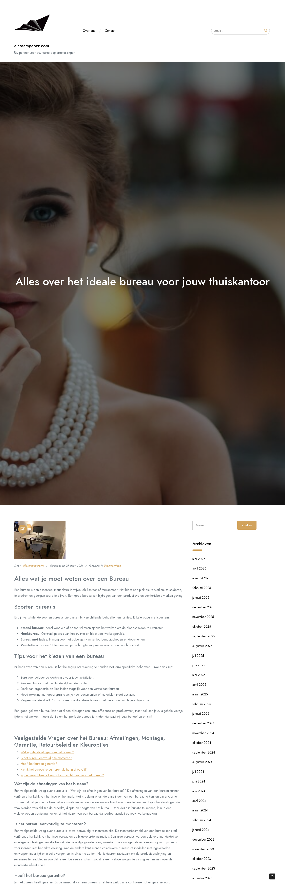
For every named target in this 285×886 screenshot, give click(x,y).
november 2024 (203, 733)
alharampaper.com (31, 46)
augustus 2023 (202, 878)
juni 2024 (198, 781)
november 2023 (203, 849)
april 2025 (199, 684)
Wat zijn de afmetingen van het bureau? (47, 752)
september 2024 (203, 752)
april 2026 (199, 568)
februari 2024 (201, 820)
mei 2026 (198, 559)
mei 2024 (198, 791)
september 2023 (203, 868)
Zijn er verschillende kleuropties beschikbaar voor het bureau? (62, 775)
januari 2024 (200, 830)
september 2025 (203, 636)
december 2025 (203, 607)
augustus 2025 (202, 646)
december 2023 (203, 839)
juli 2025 (198, 655)
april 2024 (199, 801)
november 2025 (203, 617)
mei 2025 (198, 675)
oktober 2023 (201, 858)
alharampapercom (33, 566)
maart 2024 (200, 810)
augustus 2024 (202, 762)
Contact (110, 30)
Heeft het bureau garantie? (39, 763)
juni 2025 (198, 665)
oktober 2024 (201, 742)
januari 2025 (200, 713)
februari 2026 (201, 588)
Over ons (89, 30)
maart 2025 (200, 694)
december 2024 (203, 723)
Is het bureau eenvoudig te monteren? (46, 758)
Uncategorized (112, 566)
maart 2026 (200, 578)
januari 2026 (200, 597)
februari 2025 (201, 704)
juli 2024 (198, 771)
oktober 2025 (201, 626)
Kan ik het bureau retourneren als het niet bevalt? (54, 769)
